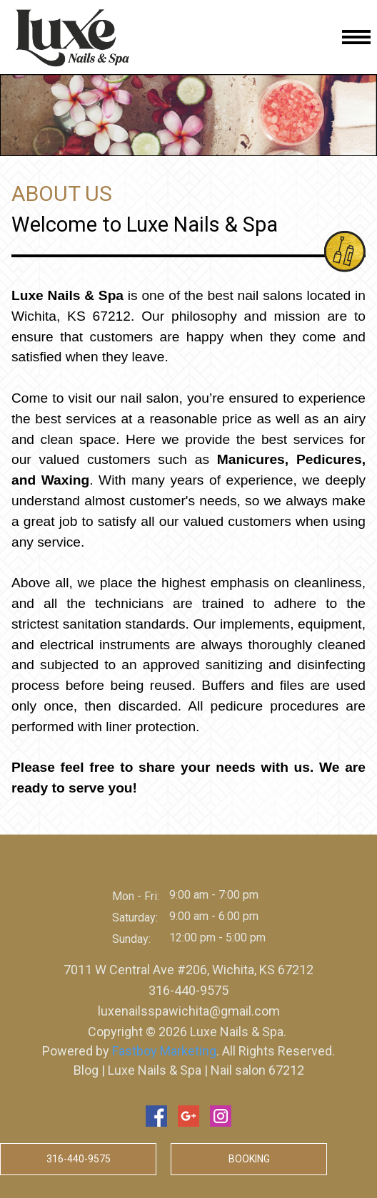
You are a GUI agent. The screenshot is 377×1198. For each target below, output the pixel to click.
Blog (87, 1070)
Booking (249, 1159)
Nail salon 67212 (256, 1070)
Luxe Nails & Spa (153, 1070)
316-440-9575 (188, 990)
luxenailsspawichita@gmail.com (189, 1010)
